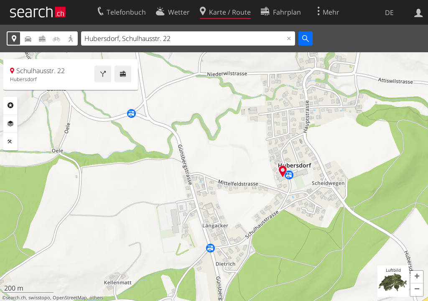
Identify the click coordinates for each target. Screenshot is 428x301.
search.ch (16, 298)
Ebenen (10, 124)
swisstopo (39, 298)
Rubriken (10, 105)
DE (389, 12)
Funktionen (10, 141)
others (96, 298)
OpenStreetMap (70, 298)
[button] (416, 277)
